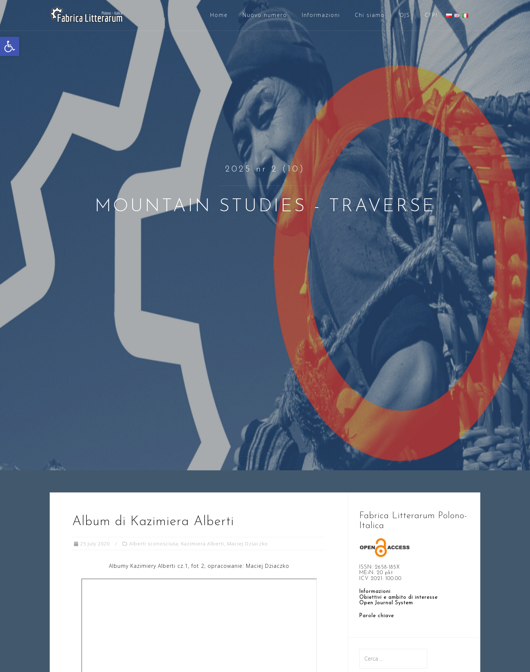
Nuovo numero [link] (265, 14)
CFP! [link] (431, 14)
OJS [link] (405, 14)
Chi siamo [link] (370, 14)
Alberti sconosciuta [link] (153, 543)
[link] (9, 46)
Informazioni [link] (321, 14)
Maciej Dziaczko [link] (247, 543)
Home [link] (219, 14)
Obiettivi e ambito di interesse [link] (398, 597)
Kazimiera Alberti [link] (202, 543)
